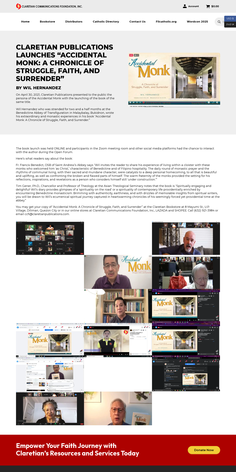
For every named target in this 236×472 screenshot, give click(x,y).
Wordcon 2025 (197, 21)
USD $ (230, 19)
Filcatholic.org (166, 21)
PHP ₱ (229, 25)
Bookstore (47, 21)
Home (25, 21)
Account (193, 6)
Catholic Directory (106, 21)
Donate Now (204, 450)
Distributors (73, 21)
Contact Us (137, 21)
